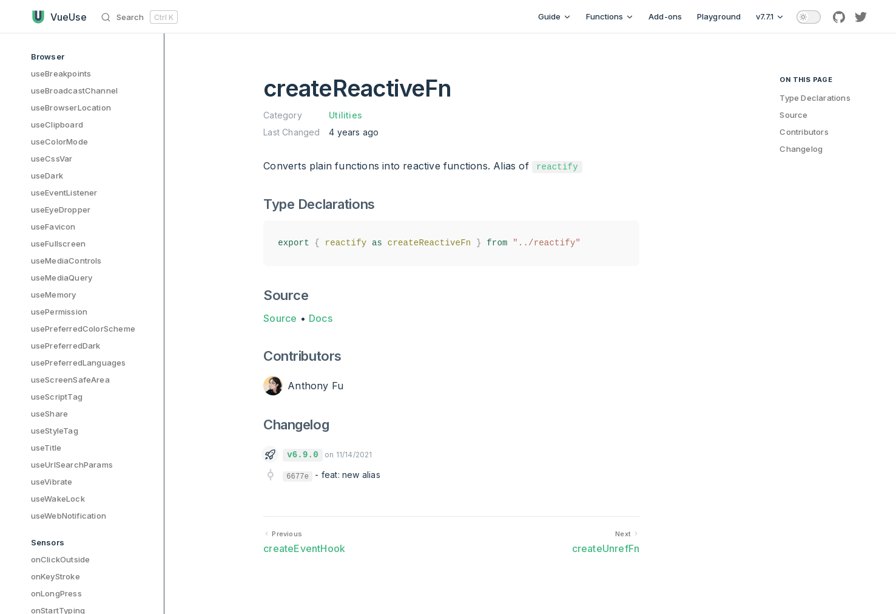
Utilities (345, 115)
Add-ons (665, 16)
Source (280, 318)
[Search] (141, 16)
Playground (719, 16)
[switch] (809, 17)
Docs (320, 318)
